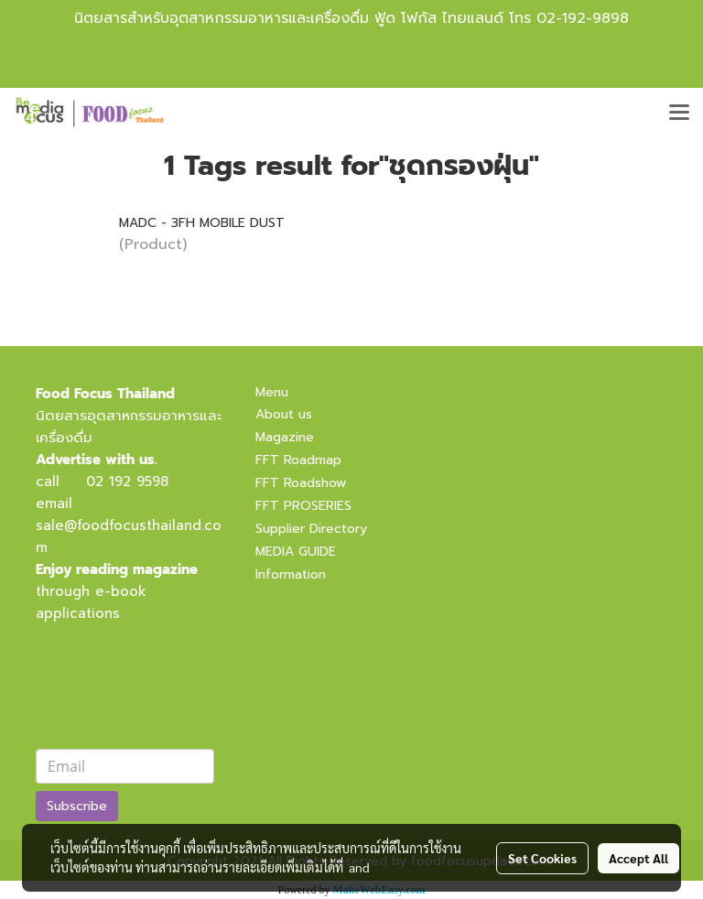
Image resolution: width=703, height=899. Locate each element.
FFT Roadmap (298, 460)
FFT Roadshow (300, 483)
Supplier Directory (311, 528)
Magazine (284, 437)
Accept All (638, 858)
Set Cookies (542, 858)
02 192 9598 (127, 481)
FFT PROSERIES (303, 505)
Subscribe (77, 806)
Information (290, 574)
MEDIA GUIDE (295, 551)
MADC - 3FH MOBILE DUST (202, 223)
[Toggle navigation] (679, 113)
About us (283, 414)
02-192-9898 (582, 18)
